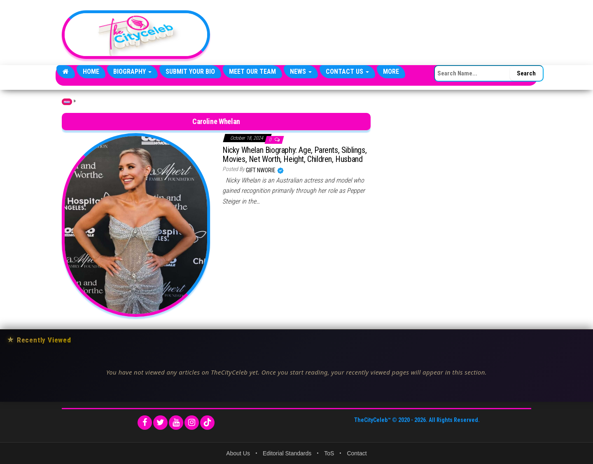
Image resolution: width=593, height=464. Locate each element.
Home (91, 71)
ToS (329, 453)
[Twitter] (160, 422)
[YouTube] (176, 422)
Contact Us (347, 71)
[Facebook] (145, 422)
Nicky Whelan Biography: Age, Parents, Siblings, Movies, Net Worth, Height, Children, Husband (294, 154)
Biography (132, 71)
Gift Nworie (261, 170)
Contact (357, 453)
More (391, 71)
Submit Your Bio (190, 71)
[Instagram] (191, 422)
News (301, 71)
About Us (238, 453)
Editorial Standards (287, 453)
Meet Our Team (252, 71)
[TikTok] (207, 422)
